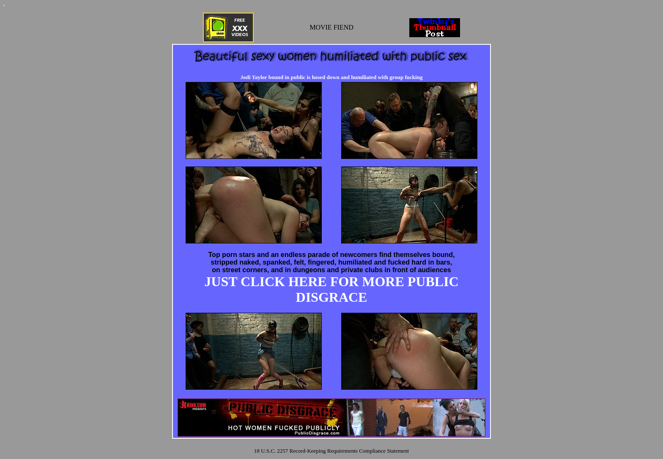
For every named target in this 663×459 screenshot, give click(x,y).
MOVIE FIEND (331, 27)
